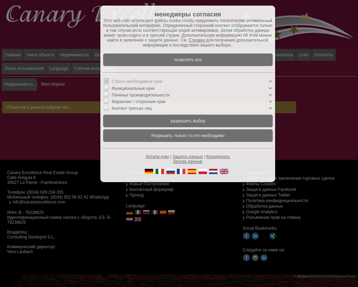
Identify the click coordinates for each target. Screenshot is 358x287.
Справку (197, 40)
